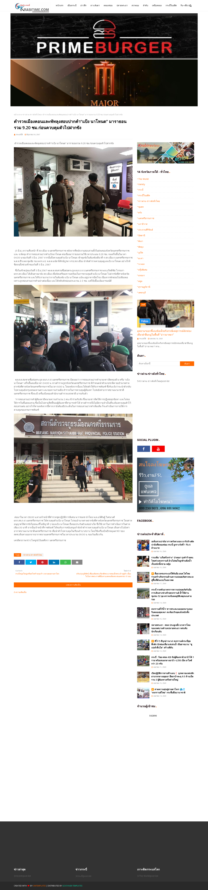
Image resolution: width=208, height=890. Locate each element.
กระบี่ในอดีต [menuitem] (171, 5)
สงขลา (141, 275)
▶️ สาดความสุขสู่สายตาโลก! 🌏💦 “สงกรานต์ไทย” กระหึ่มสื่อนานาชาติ (168, 691)
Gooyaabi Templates (72, 885)
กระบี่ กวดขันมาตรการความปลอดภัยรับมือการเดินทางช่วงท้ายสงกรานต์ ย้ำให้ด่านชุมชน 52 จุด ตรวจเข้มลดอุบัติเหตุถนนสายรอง (171, 594)
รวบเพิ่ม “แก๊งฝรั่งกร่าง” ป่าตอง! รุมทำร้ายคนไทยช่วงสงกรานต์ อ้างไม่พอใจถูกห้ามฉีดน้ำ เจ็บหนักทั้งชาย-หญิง (172, 560)
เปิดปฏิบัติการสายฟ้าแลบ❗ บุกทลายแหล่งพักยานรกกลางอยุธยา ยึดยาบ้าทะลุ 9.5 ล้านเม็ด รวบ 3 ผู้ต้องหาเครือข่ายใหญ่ (172, 676)
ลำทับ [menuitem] (145, 5)
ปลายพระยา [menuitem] (122, 5)
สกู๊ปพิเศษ (142, 269)
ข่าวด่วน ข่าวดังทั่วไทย (31, 114)
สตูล (140, 281)
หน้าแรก (17, 114)
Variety (141, 184)
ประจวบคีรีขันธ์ (145, 229)
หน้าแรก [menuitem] (59, 5)
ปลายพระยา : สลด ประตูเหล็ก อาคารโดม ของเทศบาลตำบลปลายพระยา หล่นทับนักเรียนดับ (170, 628)
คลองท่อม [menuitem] (108, 5)
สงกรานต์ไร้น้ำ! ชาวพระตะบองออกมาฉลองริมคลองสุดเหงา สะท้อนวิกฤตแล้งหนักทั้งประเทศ (171, 612)
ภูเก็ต (140, 252)
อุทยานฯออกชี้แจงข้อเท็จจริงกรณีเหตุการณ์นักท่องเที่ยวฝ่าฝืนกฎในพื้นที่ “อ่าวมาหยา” (164, 332)
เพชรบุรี (142, 292)
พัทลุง (140, 246)
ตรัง (140, 212)
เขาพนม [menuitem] (135, 5)
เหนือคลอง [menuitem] (157, 5)
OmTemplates (39, 885)
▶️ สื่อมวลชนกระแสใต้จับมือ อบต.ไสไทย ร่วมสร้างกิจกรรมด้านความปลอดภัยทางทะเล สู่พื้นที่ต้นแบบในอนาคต (172, 576)
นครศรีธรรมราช (146, 218)
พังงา (140, 241)
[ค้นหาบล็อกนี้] (158, 363)
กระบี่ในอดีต (144, 195)
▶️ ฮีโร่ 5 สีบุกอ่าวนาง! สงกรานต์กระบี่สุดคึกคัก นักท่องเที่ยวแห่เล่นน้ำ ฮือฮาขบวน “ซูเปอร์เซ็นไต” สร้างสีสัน (171, 644)
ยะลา (140, 258)
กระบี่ (140, 189)
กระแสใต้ (19, 134)
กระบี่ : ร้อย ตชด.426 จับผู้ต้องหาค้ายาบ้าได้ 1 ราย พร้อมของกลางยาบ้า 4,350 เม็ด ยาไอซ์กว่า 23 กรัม (172, 660)
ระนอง (141, 263)
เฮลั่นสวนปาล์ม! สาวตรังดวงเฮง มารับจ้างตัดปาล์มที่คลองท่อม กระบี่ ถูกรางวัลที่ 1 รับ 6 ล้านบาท (172, 544)
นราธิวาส (142, 223)
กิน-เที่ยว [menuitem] (185, 5)
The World (143, 179)
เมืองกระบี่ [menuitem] (72, 5)
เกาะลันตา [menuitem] (95, 5)
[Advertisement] (172, 409)
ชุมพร (141, 206)
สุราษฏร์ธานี (144, 286)
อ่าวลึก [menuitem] (83, 5)
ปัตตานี (141, 235)
